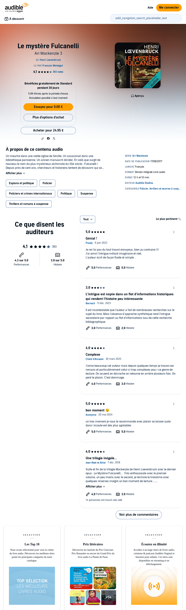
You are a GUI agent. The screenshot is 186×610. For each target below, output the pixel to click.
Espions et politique (21, 183)
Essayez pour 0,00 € (48, 107)
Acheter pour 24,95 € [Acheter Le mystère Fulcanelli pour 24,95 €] (48, 130)
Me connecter (169, 7)
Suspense (86, 193)
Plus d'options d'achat (48, 117)
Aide (150, 7)
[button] (42, 138)
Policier (47, 183)
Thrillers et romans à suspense (28, 204)
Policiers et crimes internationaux (30, 193)
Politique (66, 193)
